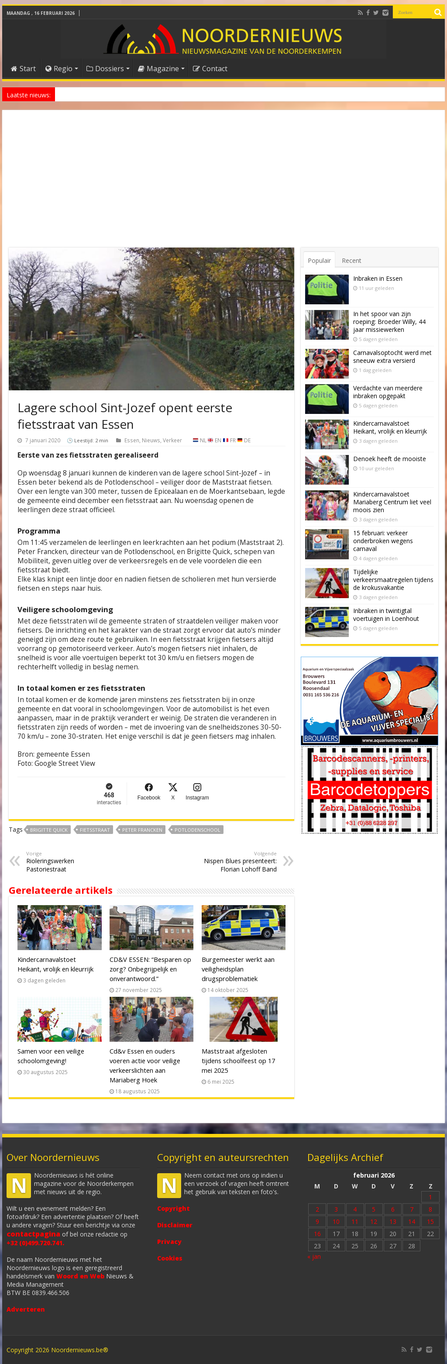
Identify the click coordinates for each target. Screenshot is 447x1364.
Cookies (169, 1258)
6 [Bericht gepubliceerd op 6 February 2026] (393, 1209)
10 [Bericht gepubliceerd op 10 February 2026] (336, 1221)
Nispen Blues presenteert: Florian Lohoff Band (232, 861)
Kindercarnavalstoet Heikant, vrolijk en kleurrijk (390, 427)
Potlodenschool (197, 830)
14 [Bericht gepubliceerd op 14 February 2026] (411, 1221)
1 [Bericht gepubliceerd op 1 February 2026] (430, 1197)
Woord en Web (80, 1276)
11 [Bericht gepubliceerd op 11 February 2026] (354, 1221)
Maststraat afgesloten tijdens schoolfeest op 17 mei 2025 (238, 1061)
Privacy (169, 1241)
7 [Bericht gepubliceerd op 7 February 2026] (411, 1209)
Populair (319, 260)
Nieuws (151, 440)
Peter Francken (142, 830)
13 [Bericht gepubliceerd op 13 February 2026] (392, 1221)
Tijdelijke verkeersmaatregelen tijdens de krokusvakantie (393, 580)
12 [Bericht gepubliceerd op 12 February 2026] (373, 1221)
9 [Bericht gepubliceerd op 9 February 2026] (317, 1221)
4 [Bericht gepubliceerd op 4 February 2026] (355, 1209)
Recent (351, 260)
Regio (58, 68)
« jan (314, 1256)
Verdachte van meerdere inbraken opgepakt (388, 392)
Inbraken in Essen (377, 278)
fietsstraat (95, 830)
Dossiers (105, 68)
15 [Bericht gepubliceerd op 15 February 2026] (430, 1221)
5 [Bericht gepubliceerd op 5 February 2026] (373, 1209)
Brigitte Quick (49, 830)
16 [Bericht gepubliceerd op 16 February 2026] (317, 1234)
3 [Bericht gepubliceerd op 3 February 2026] (336, 1209)
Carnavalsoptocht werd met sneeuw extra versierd (392, 356)
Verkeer (172, 440)
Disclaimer (175, 1225)
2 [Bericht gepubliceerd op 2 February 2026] (317, 1209)
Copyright (173, 1208)
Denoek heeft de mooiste (89, 94)
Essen (131, 440)
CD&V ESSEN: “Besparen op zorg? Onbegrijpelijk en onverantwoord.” (150, 969)
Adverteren (26, 1309)
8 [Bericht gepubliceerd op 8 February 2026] (430, 1209)
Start (23, 68)
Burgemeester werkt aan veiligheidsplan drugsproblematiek (238, 969)
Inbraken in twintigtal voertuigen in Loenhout (386, 614)
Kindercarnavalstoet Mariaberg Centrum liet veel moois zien (392, 502)
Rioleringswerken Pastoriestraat (71, 861)
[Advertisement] (223, 182)
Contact (210, 68)
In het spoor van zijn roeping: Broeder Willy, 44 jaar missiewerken (389, 322)
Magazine (158, 68)
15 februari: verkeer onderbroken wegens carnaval (383, 541)
